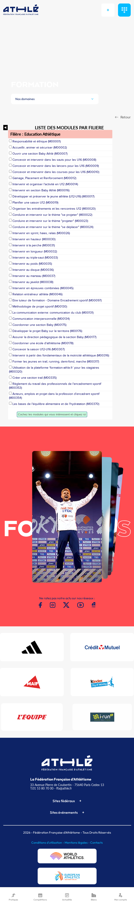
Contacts (96, 843)
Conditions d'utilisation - (48, 843)
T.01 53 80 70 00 (41, 788)
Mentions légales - (77, 843)
